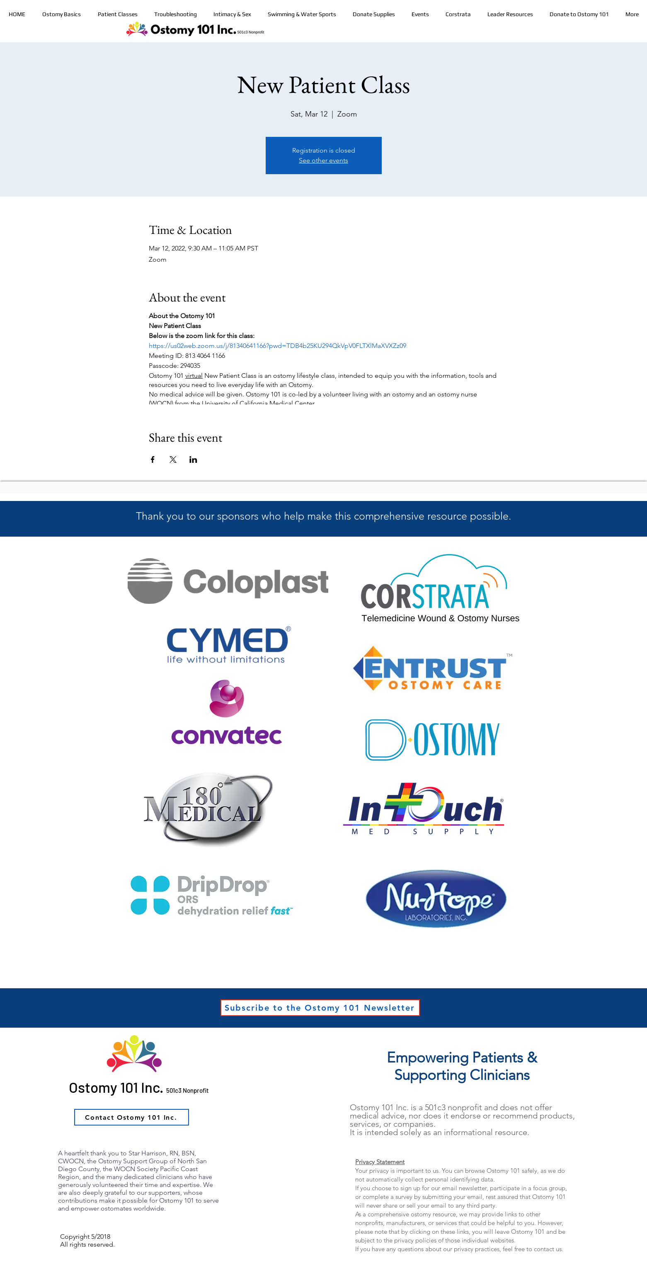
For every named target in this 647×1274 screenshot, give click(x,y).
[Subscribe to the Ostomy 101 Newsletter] (320, 1007)
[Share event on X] (173, 459)
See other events (323, 160)
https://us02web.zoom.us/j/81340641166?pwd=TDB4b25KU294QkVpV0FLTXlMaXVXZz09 (277, 346)
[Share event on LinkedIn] (193, 459)
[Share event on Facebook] (153, 459)
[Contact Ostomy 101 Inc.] (131, 1117)
